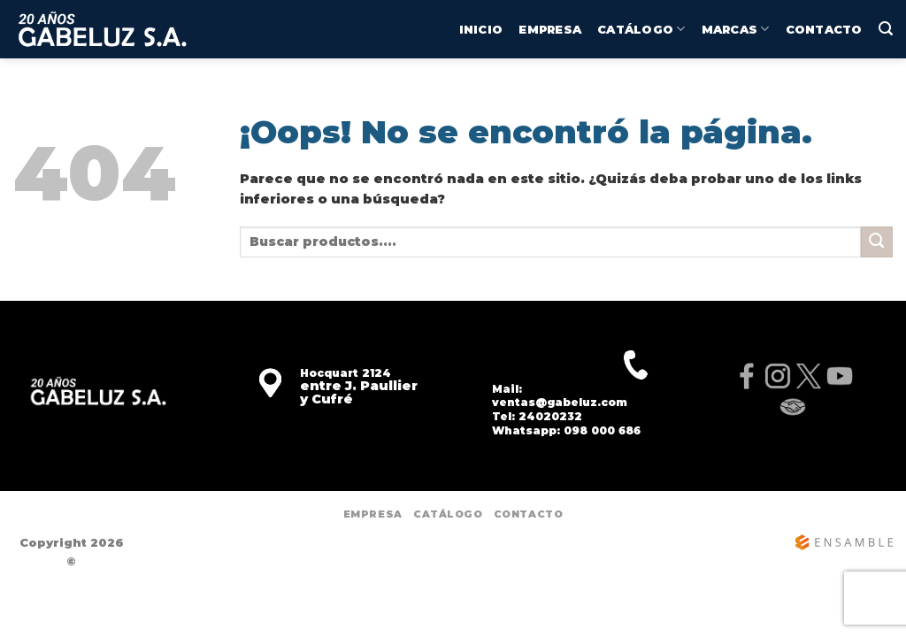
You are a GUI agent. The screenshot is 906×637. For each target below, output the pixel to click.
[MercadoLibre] (793, 406)
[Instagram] (777, 375)
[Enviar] (877, 242)
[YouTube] (839, 375)
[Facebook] (746, 375)
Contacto (824, 29)
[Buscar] (886, 29)
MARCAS (736, 28)
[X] (808, 375)
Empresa (549, 29)
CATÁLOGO (641, 28)
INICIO (481, 29)
